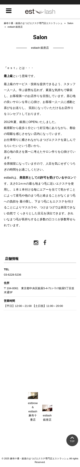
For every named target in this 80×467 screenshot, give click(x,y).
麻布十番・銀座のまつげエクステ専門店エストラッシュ (33, 23)
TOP (72, 441)
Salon (70, 23)
